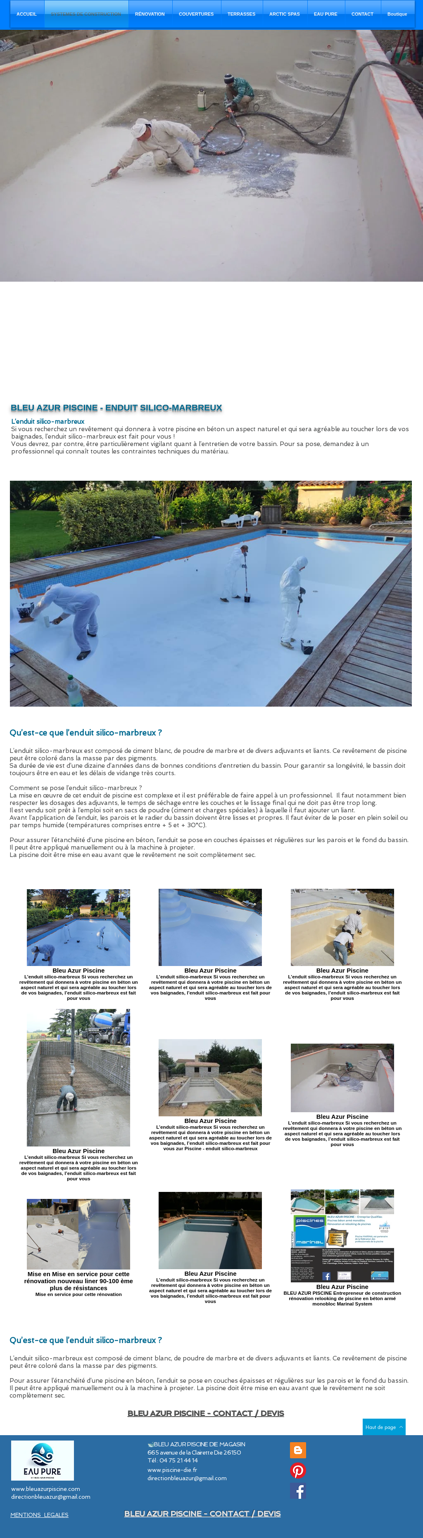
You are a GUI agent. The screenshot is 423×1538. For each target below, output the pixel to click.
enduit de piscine (107, 795)
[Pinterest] (298, 1470)
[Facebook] (298, 1491)
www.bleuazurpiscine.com (45, 1489)
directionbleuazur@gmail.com (50, 1496)
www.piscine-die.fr (172, 1470)
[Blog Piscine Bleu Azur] (298, 1450)
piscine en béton (129, 840)
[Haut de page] (384, 1427)
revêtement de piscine (374, 751)
